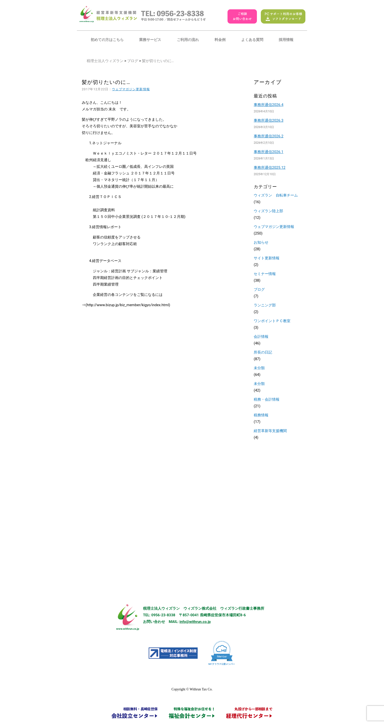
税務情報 (261, 415)
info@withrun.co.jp (195, 621)
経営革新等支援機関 (270, 431)
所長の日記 (263, 352)
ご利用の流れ (188, 40)
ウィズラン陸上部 (268, 211)
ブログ (132, 61)
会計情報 (261, 336)
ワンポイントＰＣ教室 (272, 321)
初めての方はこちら (107, 40)
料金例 (220, 40)
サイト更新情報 (266, 258)
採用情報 (286, 40)
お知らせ (261, 242)
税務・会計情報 (266, 399)
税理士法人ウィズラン (105, 61)
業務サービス (150, 40)
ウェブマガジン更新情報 (131, 89)
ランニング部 (265, 305)
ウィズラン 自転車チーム (276, 195)
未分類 (259, 368)
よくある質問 (252, 40)
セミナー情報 (265, 274)
